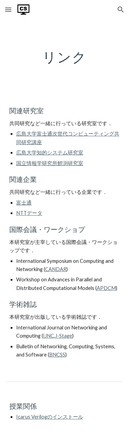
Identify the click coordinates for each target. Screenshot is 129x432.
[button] (8, 9)
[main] (65, 57)
